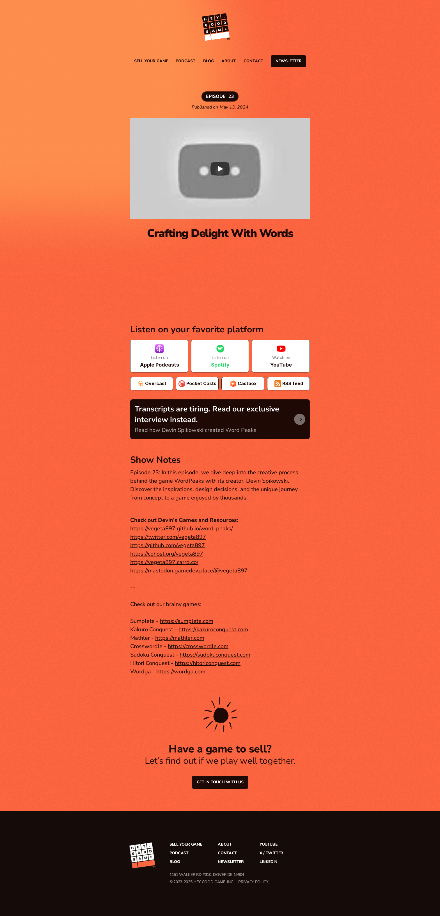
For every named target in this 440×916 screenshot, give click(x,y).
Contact (253, 61)
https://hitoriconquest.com (207, 663)
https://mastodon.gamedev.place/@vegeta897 (188, 570)
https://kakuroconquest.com (213, 629)
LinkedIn (269, 861)
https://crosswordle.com (198, 646)
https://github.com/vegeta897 (167, 545)
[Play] (220, 169)
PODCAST (185, 61)
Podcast (179, 853)
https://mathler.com (179, 638)
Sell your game (151, 61)
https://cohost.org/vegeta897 (166, 554)
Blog (208, 61)
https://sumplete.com (186, 621)
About (228, 61)
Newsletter (231, 861)
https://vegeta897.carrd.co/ (164, 562)
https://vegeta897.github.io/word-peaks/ (181, 528)
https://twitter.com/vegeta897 (168, 537)
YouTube (269, 844)
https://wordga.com (180, 671)
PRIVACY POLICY (253, 882)
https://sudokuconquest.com (215, 655)
